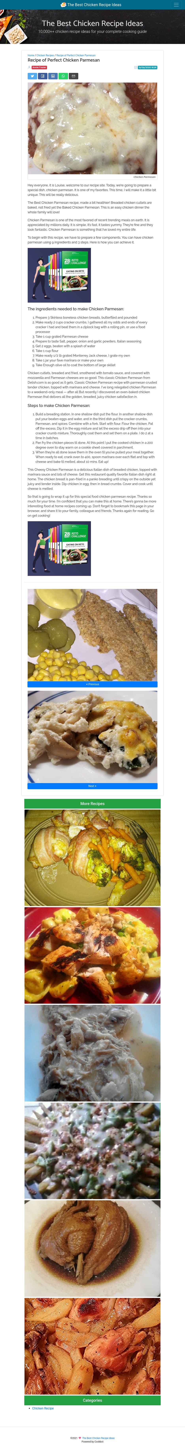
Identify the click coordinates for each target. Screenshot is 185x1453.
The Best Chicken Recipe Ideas (90, 5)
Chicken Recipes (45, 55)
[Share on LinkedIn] (53, 76)
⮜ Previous (92, 684)
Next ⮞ (92, 786)
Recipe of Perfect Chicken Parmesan (75, 55)
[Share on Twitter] (32, 76)
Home (31, 55)
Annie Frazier (39, 67)
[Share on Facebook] (42, 76)
